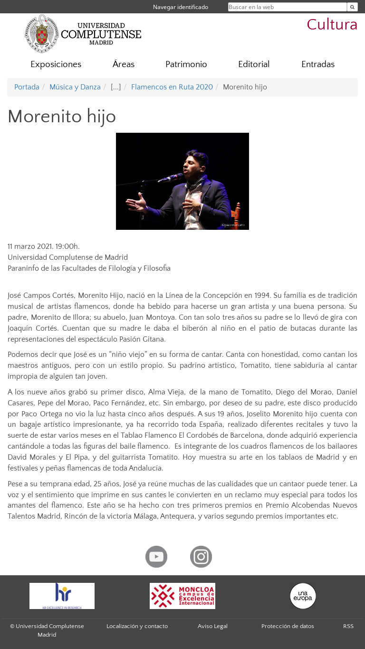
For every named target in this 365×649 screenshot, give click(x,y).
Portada (26, 87)
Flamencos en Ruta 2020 (172, 87)
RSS (348, 626)
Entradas (318, 64)
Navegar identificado (180, 7)
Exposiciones (55, 64)
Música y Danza (75, 87)
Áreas (123, 64)
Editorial (254, 64)
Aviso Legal (213, 626)
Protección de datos (287, 626)
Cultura (332, 25)
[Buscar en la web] (352, 6)
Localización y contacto (137, 626)
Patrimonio (186, 64)
